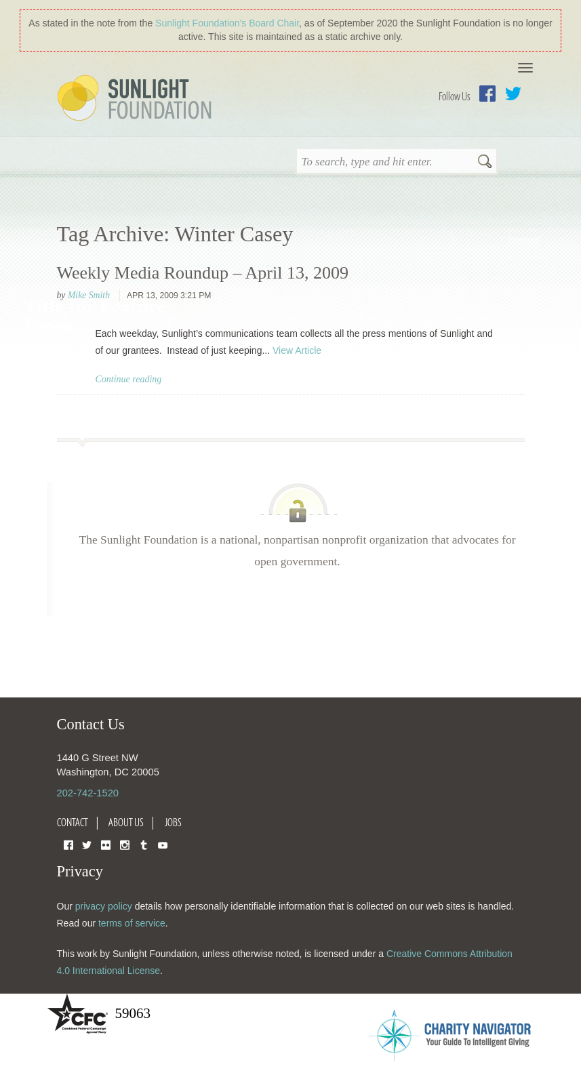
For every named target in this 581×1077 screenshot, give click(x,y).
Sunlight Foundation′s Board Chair (227, 23)
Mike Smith (89, 295)
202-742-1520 (88, 793)
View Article (297, 350)
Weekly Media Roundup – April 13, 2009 (202, 273)
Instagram (124, 844)
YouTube (162, 844)
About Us (126, 822)
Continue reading (129, 379)
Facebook (487, 93)
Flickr (106, 844)
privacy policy (103, 906)
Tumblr (143, 844)
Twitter (513, 93)
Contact (72, 822)
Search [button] (485, 163)
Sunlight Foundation (137, 99)
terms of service (131, 923)
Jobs (173, 822)
